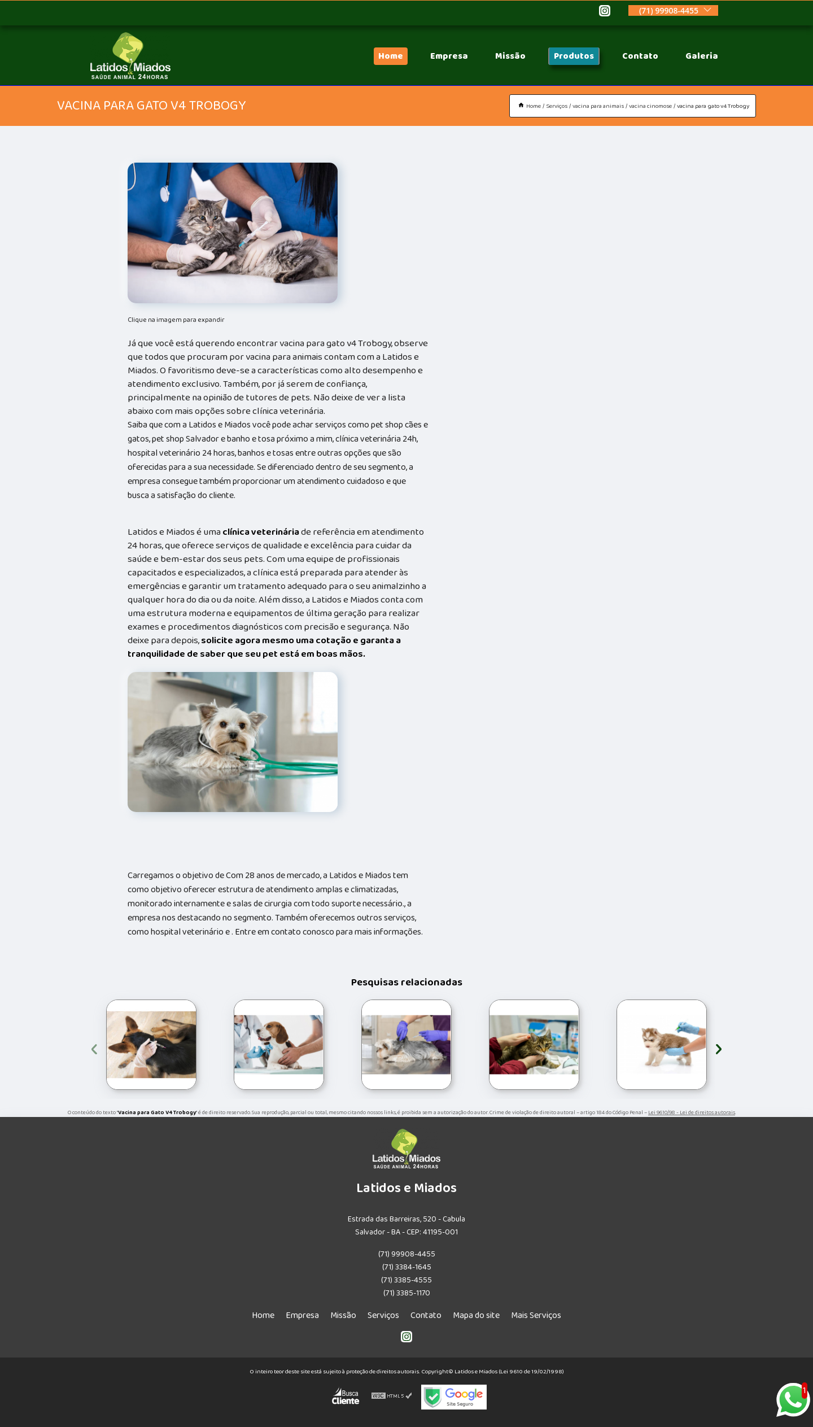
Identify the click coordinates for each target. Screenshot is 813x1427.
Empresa (449, 56)
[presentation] (94, 1047)
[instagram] (604, 12)
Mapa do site (476, 1315)
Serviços (383, 1315)
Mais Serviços (536, 1315)
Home (390, 56)
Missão (510, 56)
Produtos (574, 56)
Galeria (701, 56)
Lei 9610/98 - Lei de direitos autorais (691, 1112)
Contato (640, 56)
